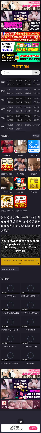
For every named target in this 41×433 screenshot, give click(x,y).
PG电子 (10, 81)
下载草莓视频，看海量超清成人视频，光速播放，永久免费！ (20, 262)
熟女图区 (28, 111)
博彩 (3, 82)
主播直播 (28, 93)
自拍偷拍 (19, 89)
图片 (3, 109)
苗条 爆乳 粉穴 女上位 (9, 269)
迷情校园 (10, 120)
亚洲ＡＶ (10, 89)
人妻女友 (28, 116)
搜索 (36, 72)
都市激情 (10, 116)
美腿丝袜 (10, 111)
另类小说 (19, 120)
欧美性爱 (37, 98)
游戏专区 (37, 81)
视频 (3, 91)
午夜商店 (19, 125)
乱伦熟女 (28, 102)
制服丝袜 (10, 102)
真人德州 (19, 81)
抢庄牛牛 (37, 84)
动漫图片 (37, 107)
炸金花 (19, 84)
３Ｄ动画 (37, 89)
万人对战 (28, 81)
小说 (3, 117)
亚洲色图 (19, 107)
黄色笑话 (28, 120)
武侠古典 (37, 116)
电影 (3, 100)
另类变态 (37, 102)
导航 (3, 126)
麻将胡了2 (10, 84)
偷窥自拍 (10, 107)
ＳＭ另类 (37, 93)
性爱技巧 (37, 120)
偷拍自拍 (19, 98)
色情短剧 (19, 129)
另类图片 (37, 111)
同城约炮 (10, 125)
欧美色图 (28, 107)
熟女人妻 (10, 93)
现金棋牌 (28, 84)
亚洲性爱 (10, 98)
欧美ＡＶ (28, 89)
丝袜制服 (19, 93)
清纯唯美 (19, 111)
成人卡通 (28, 98)
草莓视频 (28, 125)
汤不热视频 (36, 125)
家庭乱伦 (19, 116)
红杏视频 (10, 129)
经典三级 (19, 102)
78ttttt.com (20, 67)
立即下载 (33, 428)
